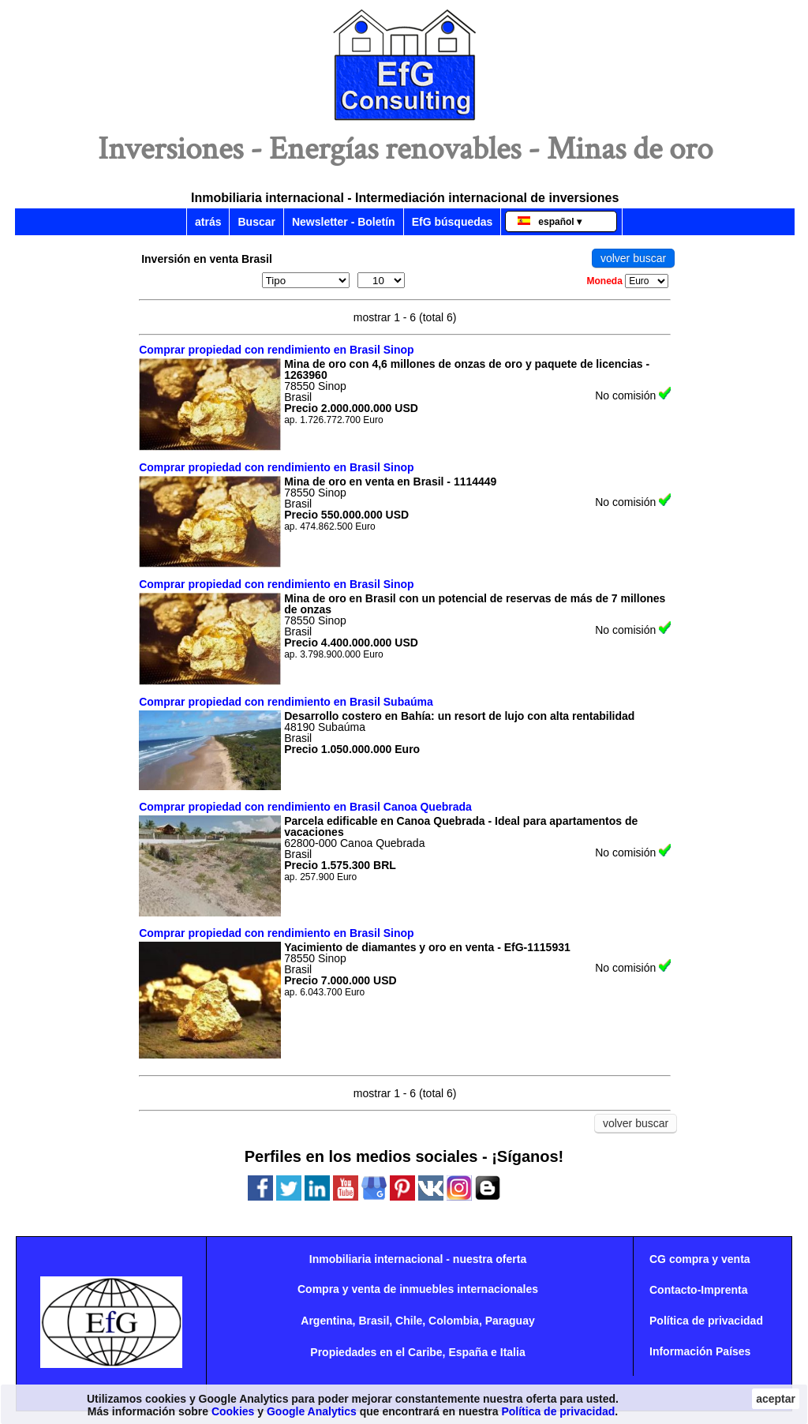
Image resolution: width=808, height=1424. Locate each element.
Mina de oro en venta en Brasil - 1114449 (390, 481)
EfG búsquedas (452, 221)
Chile (408, 1320)
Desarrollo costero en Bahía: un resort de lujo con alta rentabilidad (459, 716)
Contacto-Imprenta (698, 1289)
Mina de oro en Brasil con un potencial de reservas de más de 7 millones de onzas (474, 604)
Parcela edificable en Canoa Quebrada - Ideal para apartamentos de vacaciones (461, 826)
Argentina (326, 1320)
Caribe (425, 1352)
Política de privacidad (706, 1320)
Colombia (453, 1320)
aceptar (775, 1398)
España (468, 1352)
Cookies (232, 1411)
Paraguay (510, 1320)
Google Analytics (312, 1411)
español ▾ (550, 221)
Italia (513, 1352)
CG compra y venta (699, 1259)
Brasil (373, 1320)
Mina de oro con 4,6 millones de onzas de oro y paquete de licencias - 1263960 (466, 369)
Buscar (256, 221)
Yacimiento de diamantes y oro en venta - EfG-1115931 (427, 947)
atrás (208, 221)
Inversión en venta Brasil (206, 259)
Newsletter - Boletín (343, 221)
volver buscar (633, 258)
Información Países (699, 1351)
